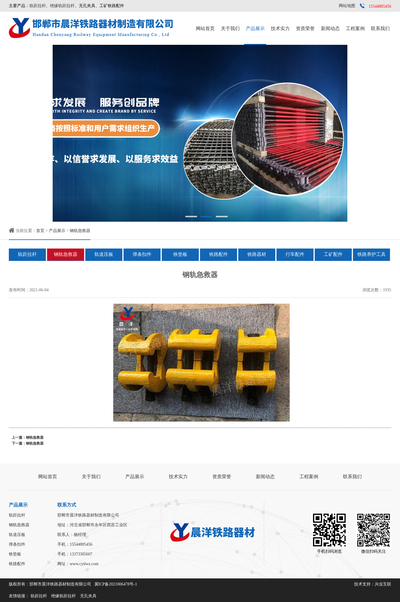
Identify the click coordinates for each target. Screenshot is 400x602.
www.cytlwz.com (84, 564)
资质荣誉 (305, 28)
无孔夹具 (88, 596)
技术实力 (280, 28)
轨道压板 (103, 254)
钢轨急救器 (80, 230)
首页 (40, 230)
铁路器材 (256, 254)
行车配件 (295, 254)
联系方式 (66, 504)
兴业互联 (383, 584)
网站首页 (205, 28)
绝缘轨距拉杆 (62, 6)
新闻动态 (330, 28)
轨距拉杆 (37, 6)
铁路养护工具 (371, 254)
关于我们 (230, 28)
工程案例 (355, 28)
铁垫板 (180, 254)
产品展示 (255, 28)
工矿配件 (333, 254)
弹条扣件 (142, 254)
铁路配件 (218, 254)
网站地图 (347, 6)
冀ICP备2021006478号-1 (115, 584)
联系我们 (380, 28)
